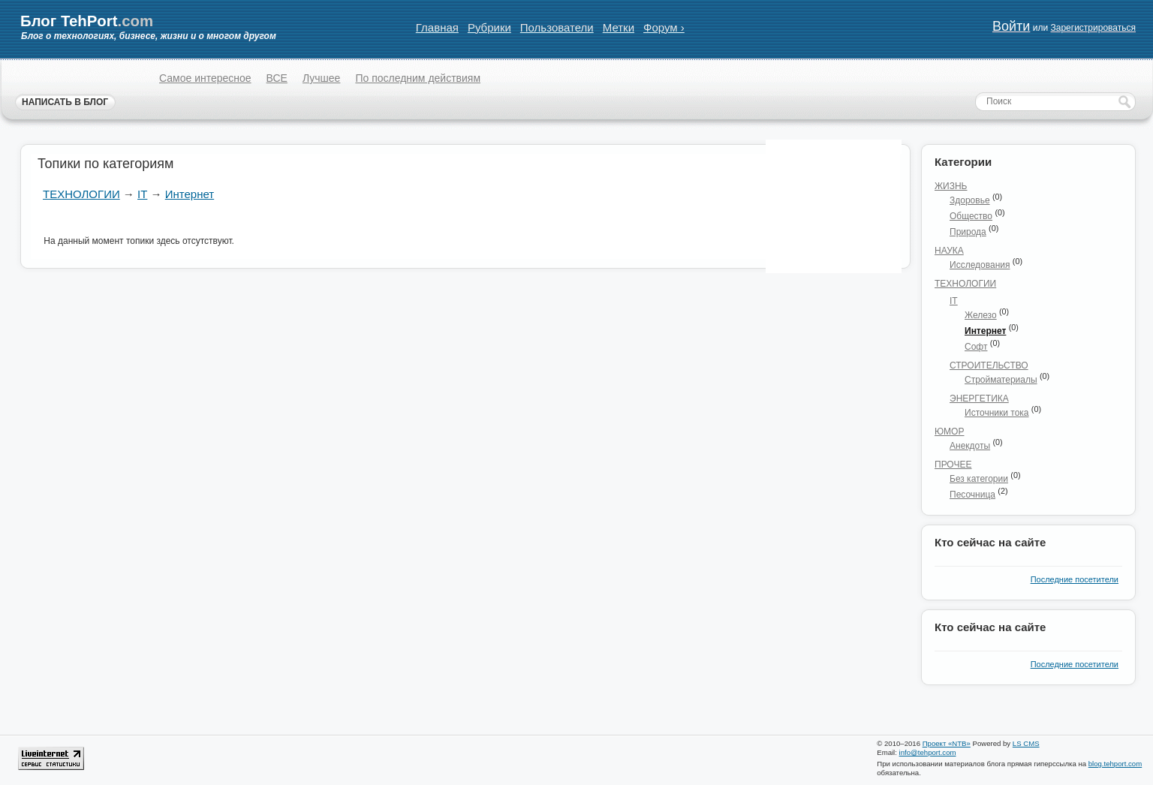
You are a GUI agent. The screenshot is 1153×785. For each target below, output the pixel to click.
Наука (949, 250)
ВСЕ (276, 78)
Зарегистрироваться (1092, 28)
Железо (981, 315)
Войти (1011, 26)
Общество (971, 216)
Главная (437, 27)
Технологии (81, 194)
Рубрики (489, 27)
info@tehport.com (927, 752)
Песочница (972, 494)
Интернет (189, 194)
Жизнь (951, 186)
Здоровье (970, 200)
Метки (618, 27)
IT (142, 194)
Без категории (979, 479)
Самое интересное (205, 78)
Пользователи (557, 27)
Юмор (949, 431)
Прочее (953, 464)
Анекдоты (970, 446)
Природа (968, 232)
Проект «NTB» (947, 743)
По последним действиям (417, 78)
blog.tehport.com (1115, 763)
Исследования (980, 265)
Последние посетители (1074, 579)
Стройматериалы (1001, 379)
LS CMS (1026, 743)
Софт (976, 346)
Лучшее (321, 78)
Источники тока (997, 413)
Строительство (989, 365)
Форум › (664, 27)
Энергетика (979, 398)
